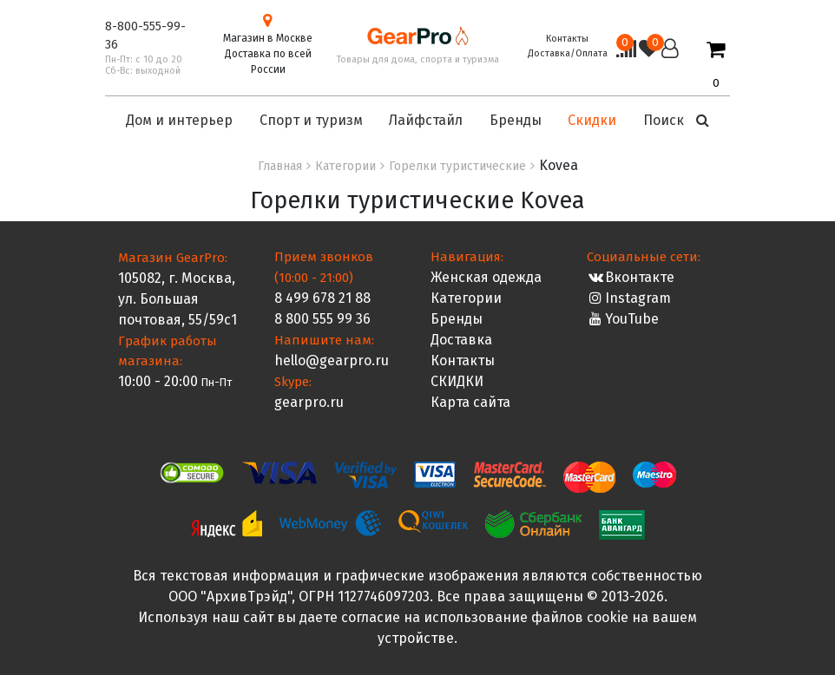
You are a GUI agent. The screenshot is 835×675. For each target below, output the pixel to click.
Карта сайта (470, 402)
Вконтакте (630, 277)
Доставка (461, 339)
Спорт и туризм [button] (311, 120)
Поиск (676, 120)
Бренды (457, 319)
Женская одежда (486, 277)
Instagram (629, 298)
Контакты (567, 38)
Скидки (592, 120)
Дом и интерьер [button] (179, 120)
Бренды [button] (516, 120)
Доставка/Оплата (568, 53)
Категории (466, 298)
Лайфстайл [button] (426, 120)
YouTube (623, 319)
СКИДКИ (457, 381)
